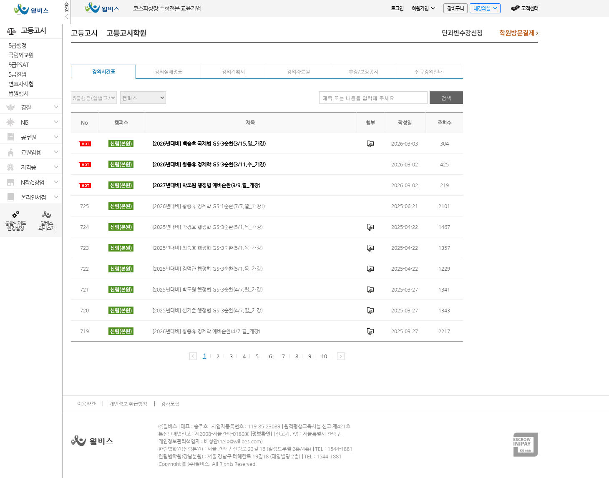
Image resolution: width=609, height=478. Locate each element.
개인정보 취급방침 (128, 404)
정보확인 (261, 434)
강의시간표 (103, 72)
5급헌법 (17, 74)
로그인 (397, 8)
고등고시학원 (126, 33)
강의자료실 (298, 72)
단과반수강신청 (462, 33)
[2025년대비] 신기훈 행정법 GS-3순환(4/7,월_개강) (207, 310)
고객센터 (529, 8)
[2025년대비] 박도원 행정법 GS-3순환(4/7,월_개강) (207, 289)
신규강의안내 (429, 72)
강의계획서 (233, 72)
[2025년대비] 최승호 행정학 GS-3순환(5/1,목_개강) (207, 248)
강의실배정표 (168, 72)
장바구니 (455, 8)
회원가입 (423, 8)
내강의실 (483, 9)
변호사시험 (20, 84)
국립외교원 (20, 55)
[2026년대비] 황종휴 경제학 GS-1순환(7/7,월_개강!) (208, 206)
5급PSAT (18, 64)
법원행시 (18, 93)
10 (324, 356)
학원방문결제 (518, 35)
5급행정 (17, 45)
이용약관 (86, 404)
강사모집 (170, 404)
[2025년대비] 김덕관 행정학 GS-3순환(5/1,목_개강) (207, 269)
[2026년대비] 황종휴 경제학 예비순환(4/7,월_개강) (206, 331)
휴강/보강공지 (363, 72)
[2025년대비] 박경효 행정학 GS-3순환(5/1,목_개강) (207, 227)
